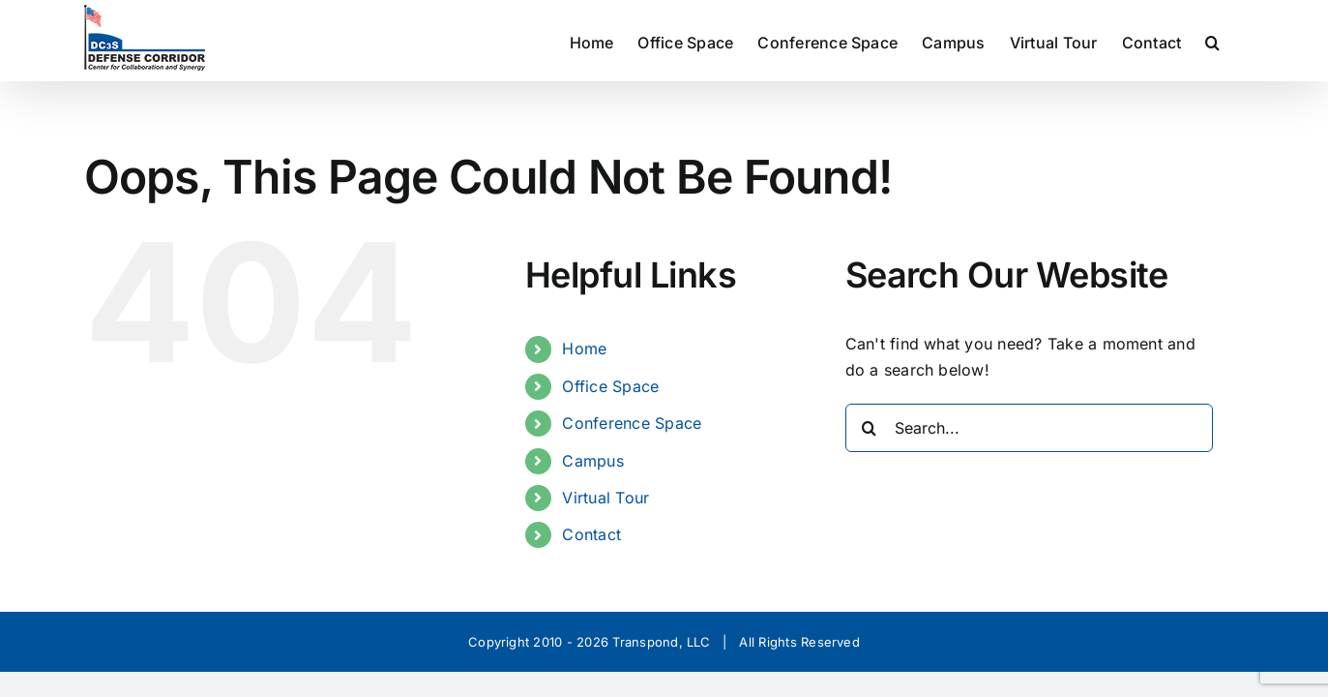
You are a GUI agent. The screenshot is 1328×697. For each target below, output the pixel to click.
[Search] (869, 428)
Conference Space (631, 423)
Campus (592, 460)
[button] (1236, 40)
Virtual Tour (605, 497)
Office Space (610, 386)
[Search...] (1029, 428)
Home (584, 348)
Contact (591, 534)
